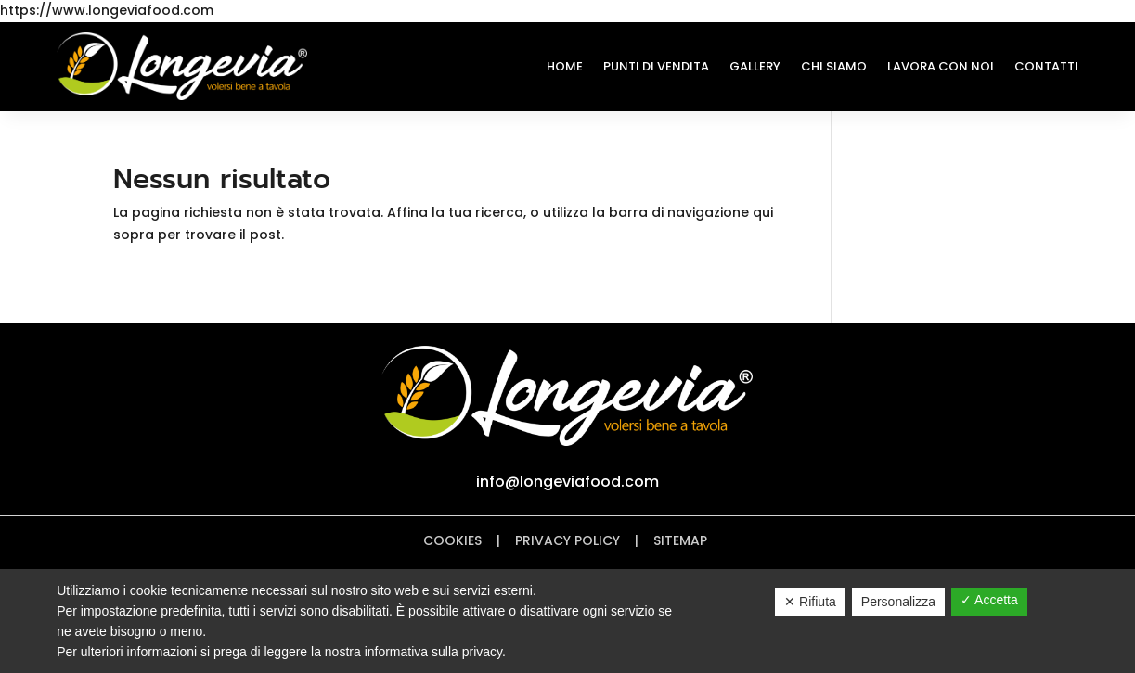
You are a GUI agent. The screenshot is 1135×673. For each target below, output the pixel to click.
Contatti (1046, 66)
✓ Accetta (989, 599)
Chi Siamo (834, 66)
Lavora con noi (940, 66)
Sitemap (682, 540)
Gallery (754, 66)
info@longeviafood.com (567, 481)
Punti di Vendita (656, 66)
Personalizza (898, 601)
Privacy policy (567, 540)
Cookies (452, 540)
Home (565, 66)
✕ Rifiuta (810, 601)
